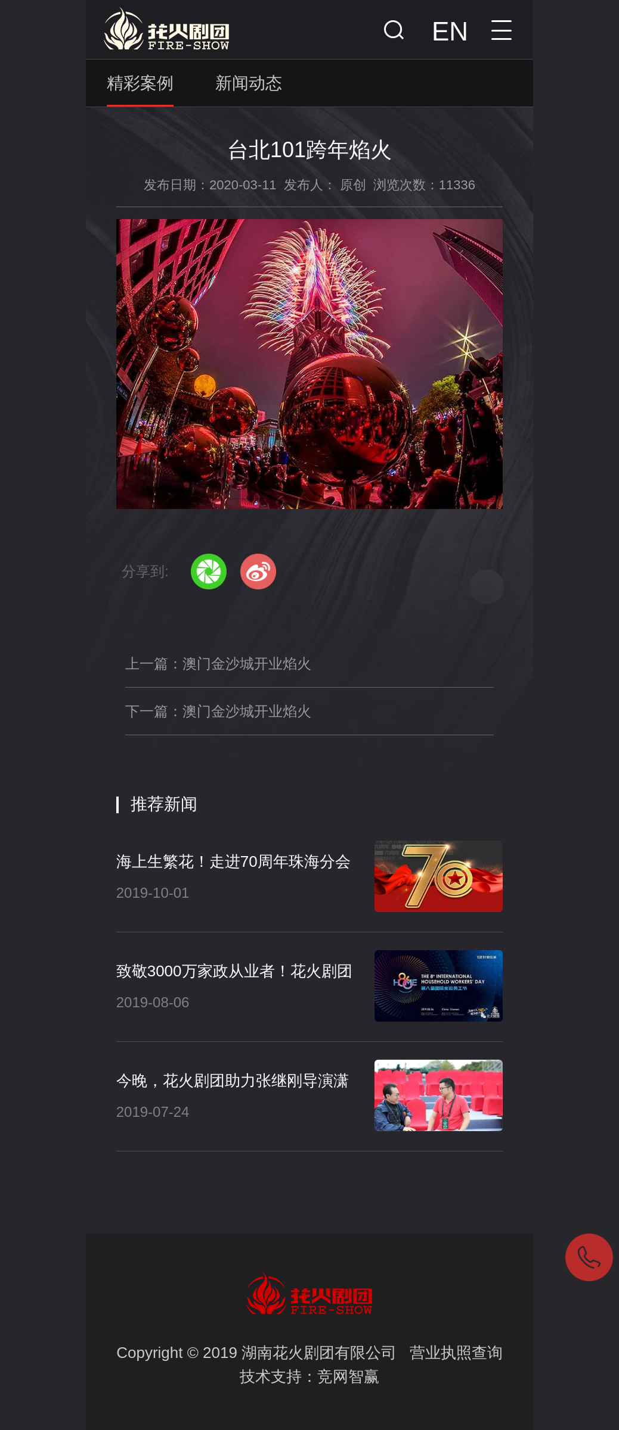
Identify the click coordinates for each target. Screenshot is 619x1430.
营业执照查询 (456, 1353)
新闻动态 (248, 83)
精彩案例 (140, 83)
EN (450, 31)
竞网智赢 (348, 1376)
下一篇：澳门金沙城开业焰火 (218, 711)
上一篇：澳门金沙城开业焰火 (218, 663)
